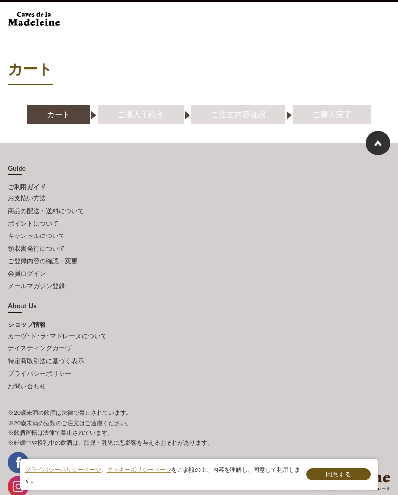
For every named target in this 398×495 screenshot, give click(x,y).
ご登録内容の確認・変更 (43, 252)
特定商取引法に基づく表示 (46, 342)
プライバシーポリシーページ (63, 469)
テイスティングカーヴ (39, 332)
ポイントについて (33, 219)
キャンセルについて (36, 230)
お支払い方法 (27, 197)
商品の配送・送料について (46, 208)
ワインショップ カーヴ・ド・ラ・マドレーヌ (41, 21)
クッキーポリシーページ (139, 469)
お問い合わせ (27, 364)
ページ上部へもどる (378, 143)
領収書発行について (36, 240)
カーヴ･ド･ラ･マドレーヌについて (57, 321)
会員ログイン (27, 262)
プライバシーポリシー (39, 353)
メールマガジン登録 (36, 273)
